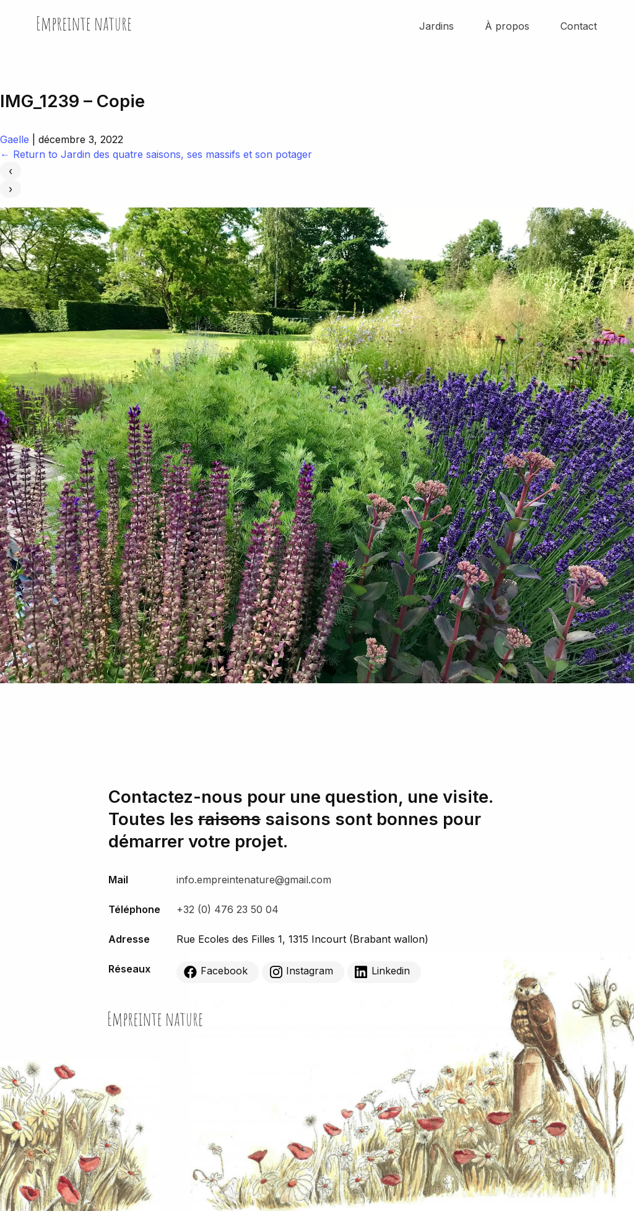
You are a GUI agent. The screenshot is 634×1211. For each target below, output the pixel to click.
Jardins (436, 26)
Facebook (216, 971)
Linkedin (382, 971)
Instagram (301, 971)
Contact (578, 26)
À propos (507, 26)
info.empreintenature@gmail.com (253, 879)
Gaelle (14, 139)
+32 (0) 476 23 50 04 (227, 909)
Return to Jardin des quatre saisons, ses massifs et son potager (156, 154)
